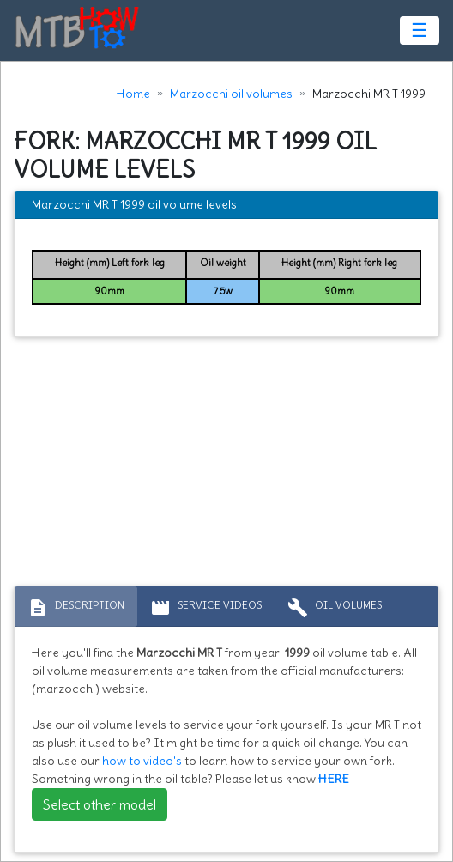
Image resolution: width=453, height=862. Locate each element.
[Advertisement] (226, 465)
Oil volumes (334, 608)
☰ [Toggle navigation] (419, 30)
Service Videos (206, 608)
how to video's (142, 760)
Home (133, 93)
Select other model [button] (99, 804)
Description (75, 608)
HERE (333, 778)
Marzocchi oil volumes (231, 93)
